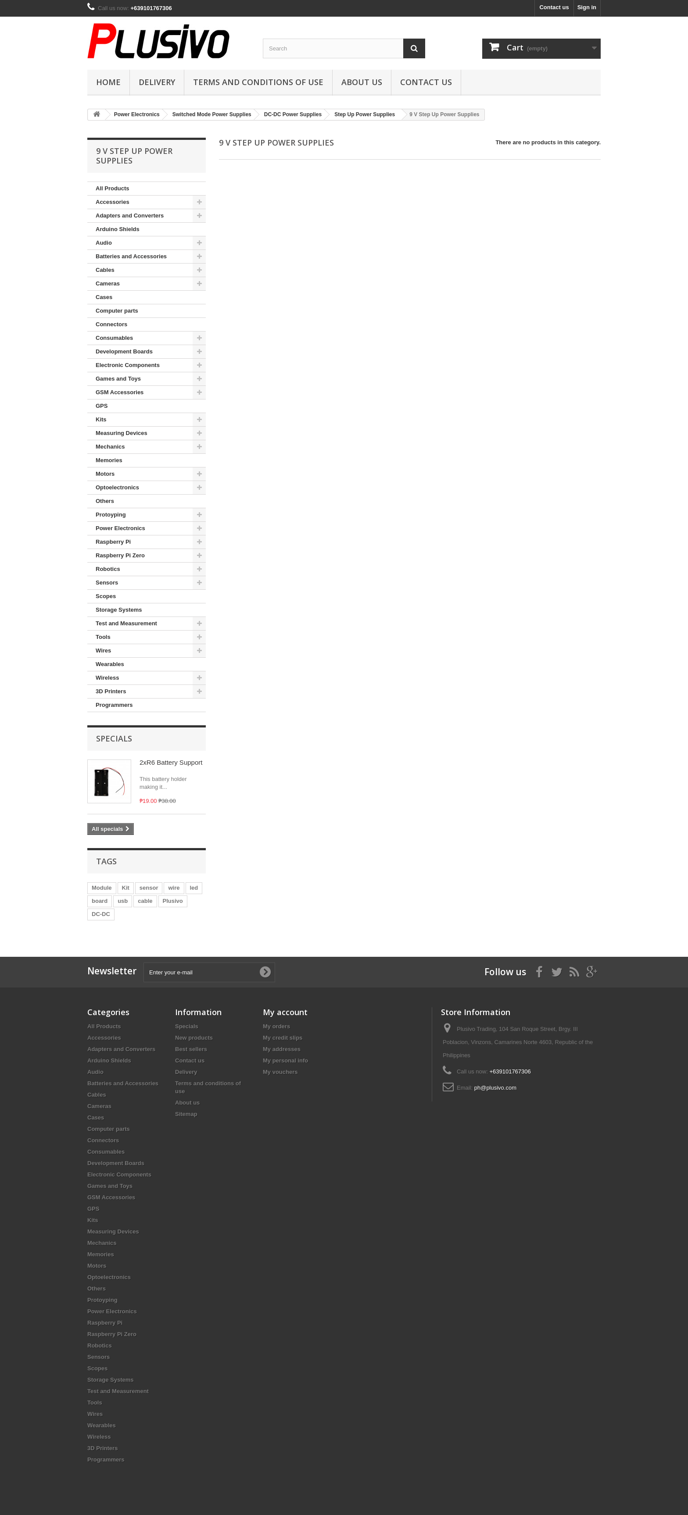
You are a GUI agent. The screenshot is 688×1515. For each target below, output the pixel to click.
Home (108, 82)
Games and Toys (118, 378)
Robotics (108, 569)
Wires (103, 650)
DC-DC (101, 914)
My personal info (285, 1060)
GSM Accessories (119, 392)
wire (173, 887)
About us (361, 82)
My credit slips (282, 1037)
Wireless (107, 677)
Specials (114, 738)
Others (105, 501)
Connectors (111, 324)
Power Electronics (120, 528)
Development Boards (124, 351)
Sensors (107, 582)
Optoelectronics (117, 487)
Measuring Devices (121, 433)
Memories (109, 460)
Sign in (586, 7)
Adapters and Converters (130, 215)
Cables (105, 270)
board (100, 901)
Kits (101, 419)
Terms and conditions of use (258, 82)
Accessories (112, 202)
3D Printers (111, 691)
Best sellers (191, 1049)
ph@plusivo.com (495, 1087)
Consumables (114, 338)
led (194, 887)
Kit (125, 887)
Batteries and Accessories (131, 256)
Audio (104, 242)
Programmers (114, 705)
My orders (276, 1026)
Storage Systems (119, 609)
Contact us (554, 7)
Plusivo (173, 901)
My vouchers (280, 1072)
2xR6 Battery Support (171, 762)
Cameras (108, 283)
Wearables (110, 664)
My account (285, 1012)
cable (145, 901)
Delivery (157, 82)
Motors (105, 474)
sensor (149, 887)
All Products (112, 188)
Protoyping (111, 514)
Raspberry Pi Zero (120, 555)
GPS (102, 406)
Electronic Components (128, 365)
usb (123, 901)
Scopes (106, 596)
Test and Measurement (126, 623)
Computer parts (117, 310)
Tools (103, 637)
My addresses (282, 1049)
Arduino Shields (118, 229)
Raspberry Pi (113, 541)
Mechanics (110, 446)
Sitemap (186, 1114)
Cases (104, 297)
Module (102, 887)
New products (194, 1037)
